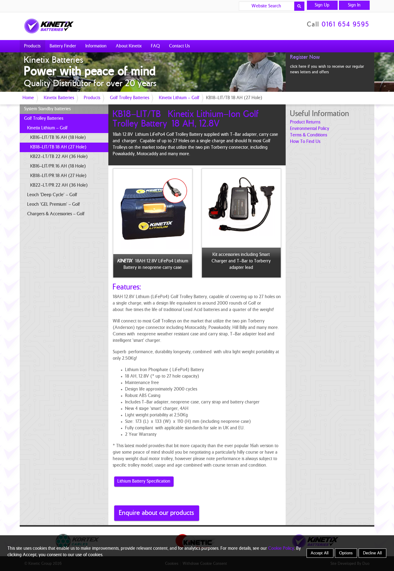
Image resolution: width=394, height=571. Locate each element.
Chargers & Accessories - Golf (56, 214)
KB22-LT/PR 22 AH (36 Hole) (59, 185)
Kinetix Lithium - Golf (179, 98)
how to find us (305, 142)
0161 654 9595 (346, 25)
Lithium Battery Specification (144, 481)
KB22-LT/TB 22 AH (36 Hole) (59, 157)
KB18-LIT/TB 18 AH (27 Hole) (58, 147)
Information (96, 46)
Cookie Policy (281, 548)
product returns (305, 122)
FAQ (155, 46)
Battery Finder (63, 46)
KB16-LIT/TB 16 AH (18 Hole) (58, 138)
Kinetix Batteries (59, 98)
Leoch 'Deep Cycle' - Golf (52, 195)
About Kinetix (129, 46)
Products (32, 46)
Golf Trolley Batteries (129, 98)
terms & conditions (308, 135)
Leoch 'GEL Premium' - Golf (53, 204)
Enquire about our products (156, 513)
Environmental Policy (309, 129)
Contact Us (179, 46)
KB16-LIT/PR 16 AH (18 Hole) (58, 166)
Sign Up (322, 5)
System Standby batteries (47, 109)
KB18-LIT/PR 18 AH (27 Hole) (58, 176)
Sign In (354, 5)
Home (28, 98)
